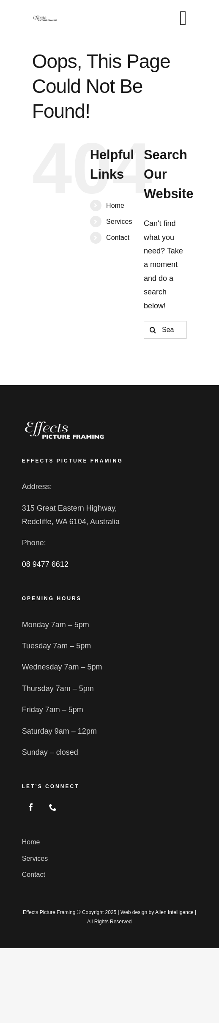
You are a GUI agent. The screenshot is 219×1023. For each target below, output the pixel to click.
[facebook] (31, 807)
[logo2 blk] (45, 18)
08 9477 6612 (45, 564)
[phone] (53, 807)
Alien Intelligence (174, 912)
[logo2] (64, 423)
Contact (117, 237)
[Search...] (165, 330)
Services (119, 221)
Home (115, 205)
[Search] (153, 330)
